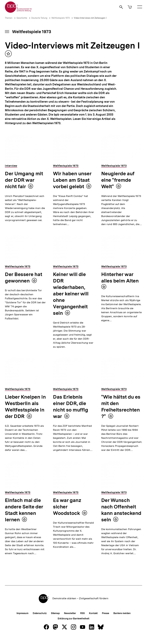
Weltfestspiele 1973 (60, 18)
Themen (8, 18)
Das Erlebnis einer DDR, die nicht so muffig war (70, 406)
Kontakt (93, 613)
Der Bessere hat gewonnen (23, 277)
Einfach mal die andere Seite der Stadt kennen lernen (24, 510)
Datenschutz (40, 613)
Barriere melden (122, 613)
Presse (105, 613)
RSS (82, 613)
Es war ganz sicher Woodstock (67, 506)
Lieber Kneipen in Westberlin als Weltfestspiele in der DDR (25, 406)
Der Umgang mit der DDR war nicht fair (24, 180)
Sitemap (55, 613)
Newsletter (70, 613)
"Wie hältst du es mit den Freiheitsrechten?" (120, 406)
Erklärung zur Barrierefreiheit (73, 618)
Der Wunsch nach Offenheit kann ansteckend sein (121, 510)
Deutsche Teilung (39, 18)
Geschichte (22, 18)
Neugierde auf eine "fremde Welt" (118, 180)
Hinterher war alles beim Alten (120, 277)
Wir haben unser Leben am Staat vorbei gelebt (72, 180)
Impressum (22, 613)
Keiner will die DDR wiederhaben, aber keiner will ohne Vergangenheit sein (71, 293)
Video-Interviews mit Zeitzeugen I (90, 18)
